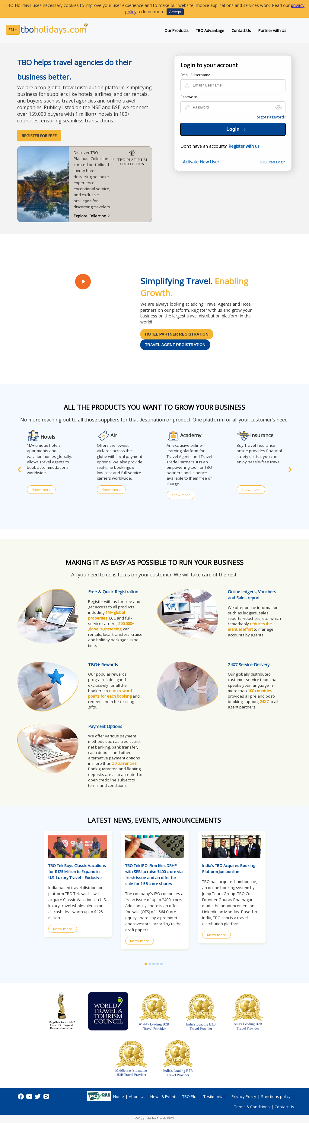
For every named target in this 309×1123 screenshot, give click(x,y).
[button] (146, 964)
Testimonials (215, 1096)
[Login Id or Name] (232, 85)
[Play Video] (83, 281)
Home (118, 1096)
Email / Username (195, 74)
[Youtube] (30, 1098)
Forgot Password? (270, 117)
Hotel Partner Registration (176, 334)
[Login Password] (232, 107)
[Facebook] (21, 1098)
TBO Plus (190, 1096)
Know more (41, 489)
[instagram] (46, 1098)
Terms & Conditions (252, 1106)
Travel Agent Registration (175, 344)
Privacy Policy (243, 1096)
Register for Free (39, 135)
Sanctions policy (276, 1096)
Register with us (244, 146)
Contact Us (241, 30)
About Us (137, 1096)
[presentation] (19, 468)
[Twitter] (38, 1098)
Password (188, 96)
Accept (175, 12)
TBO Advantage (210, 30)
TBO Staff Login (272, 162)
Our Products (176, 30)
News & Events (163, 1096)
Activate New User (201, 162)
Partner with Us (272, 30)
